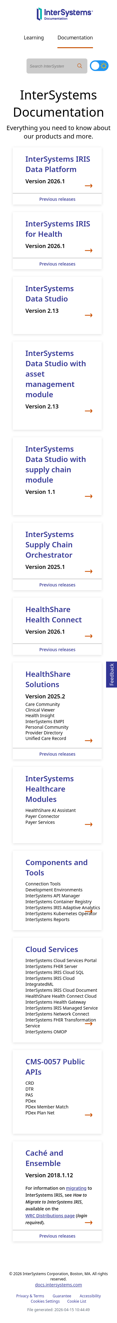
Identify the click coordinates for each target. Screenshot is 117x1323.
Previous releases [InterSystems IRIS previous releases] (57, 199)
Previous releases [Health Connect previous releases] (57, 649)
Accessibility (90, 1296)
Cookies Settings (45, 1301)
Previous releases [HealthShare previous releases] (57, 754)
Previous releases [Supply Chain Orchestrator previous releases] (57, 585)
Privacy (22, 1296)
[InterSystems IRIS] (57, 170)
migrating (76, 1188)
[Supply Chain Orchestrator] (57, 551)
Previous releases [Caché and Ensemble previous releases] (57, 1236)
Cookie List (76, 1301)
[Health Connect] (57, 621)
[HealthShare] (57, 705)
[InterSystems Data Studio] (57, 300)
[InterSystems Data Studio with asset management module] (57, 380)
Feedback (111, 674)
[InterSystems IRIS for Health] (57, 235)
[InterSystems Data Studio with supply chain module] (57, 471)
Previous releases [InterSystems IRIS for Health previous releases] (57, 264)
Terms (38, 1296)
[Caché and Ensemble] (57, 1186)
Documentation (75, 37)
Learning (34, 37)
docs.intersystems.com (58, 1285)
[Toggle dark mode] (99, 65)
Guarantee (62, 1296)
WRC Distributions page (50, 1216)
